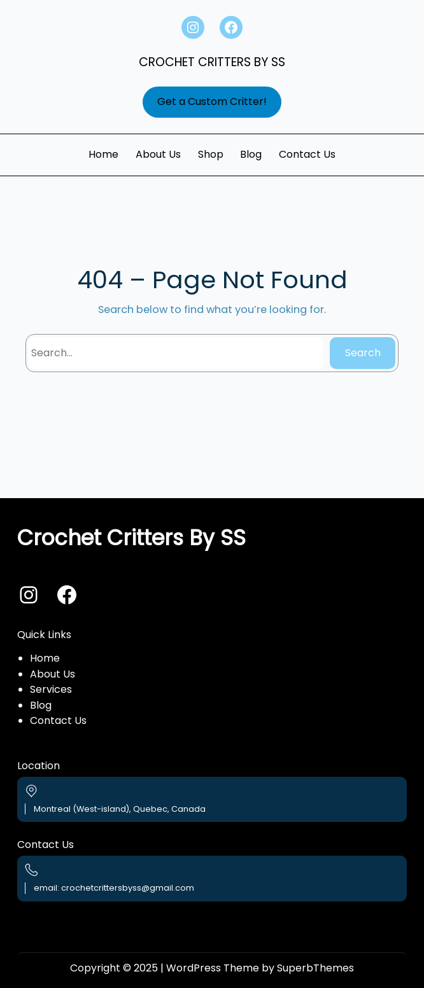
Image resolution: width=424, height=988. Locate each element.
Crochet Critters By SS (212, 62)
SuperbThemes (315, 968)
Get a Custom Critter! (212, 101)
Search (363, 352)
